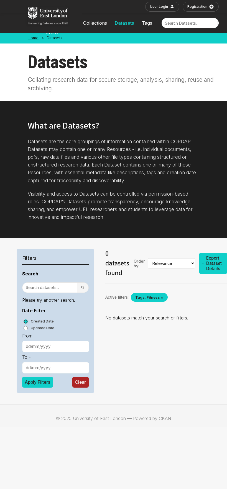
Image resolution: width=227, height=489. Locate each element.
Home (33, 38)
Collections (95, 23)
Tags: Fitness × (149, 297)
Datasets (124, 23)
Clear (80, 382)
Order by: (139, 263)
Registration (200, 6)
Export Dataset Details (212, 263)
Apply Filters (37, 382)
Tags (147, 23)
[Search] (189, 23)
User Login (162, 6)
